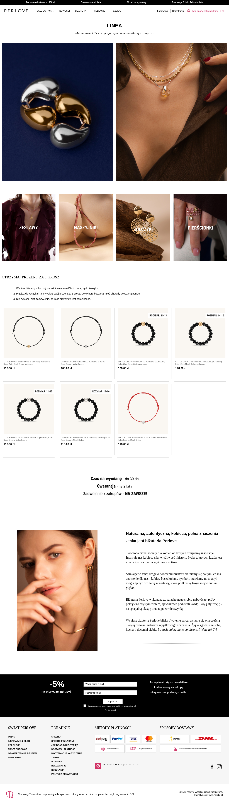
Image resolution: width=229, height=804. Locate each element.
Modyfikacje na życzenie (66, 753)
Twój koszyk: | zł (205, 11)
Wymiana (56, 761)
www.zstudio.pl (216, 795)
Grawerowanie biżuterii (23, 753)
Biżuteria (82, 11)
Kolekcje (101, 11)
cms (205, 795)
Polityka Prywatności (65, 774)
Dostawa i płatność (63, 749)
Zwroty (56, 757)
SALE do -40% (45, 11)
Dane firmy (14, 757)
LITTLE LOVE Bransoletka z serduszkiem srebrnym (142, 437)
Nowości (64, 11)
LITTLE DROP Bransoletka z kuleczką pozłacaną (27, 361)
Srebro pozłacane (62, 741)
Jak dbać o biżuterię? (64, 745)
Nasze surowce (17, 749)
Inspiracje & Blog (19, 741)
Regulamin (57, 770)
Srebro (55, 737)
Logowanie (163, 11)
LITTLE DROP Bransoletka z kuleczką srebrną (83, 361)
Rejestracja (178, 11)
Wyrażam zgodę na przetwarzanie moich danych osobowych (112, 706)
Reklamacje (58, 766)
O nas (11, 737)
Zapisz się (112, 701)
